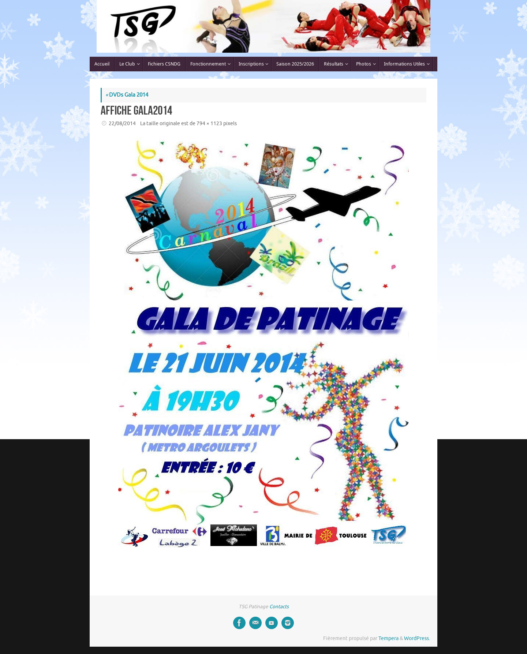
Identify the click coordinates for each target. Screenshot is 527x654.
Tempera (388, 638)
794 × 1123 (209, 123)
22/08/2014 (122, 123)
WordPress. (417, 638)
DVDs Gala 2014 (126, 94)
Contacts (279, 606)
